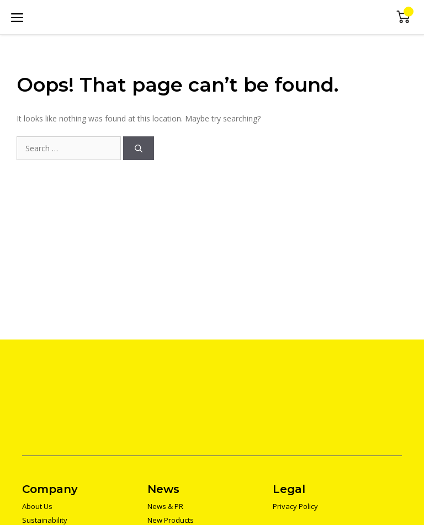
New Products (170, 520)
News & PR (165, 506)
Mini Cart (403, 17)
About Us (37, 506)
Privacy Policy (295, 506)
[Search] (138, 148)
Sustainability (44, 520)
